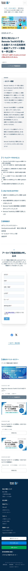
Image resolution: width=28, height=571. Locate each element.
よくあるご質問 (5, 521)
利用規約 (11, 564)
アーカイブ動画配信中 (15, 66)
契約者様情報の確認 (7, 552)
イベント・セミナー (6, 512)
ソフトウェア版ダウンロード (9, 555)
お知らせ (4, 523)
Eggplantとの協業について (9, 532)
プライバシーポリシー (20, 564)
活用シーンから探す (7, 496)
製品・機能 (4, 492)
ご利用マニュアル (6, 519)
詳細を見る (14, 433)
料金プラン (5, 504)
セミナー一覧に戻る (15, 343)
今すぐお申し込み (14, 543)
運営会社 (5, 564)
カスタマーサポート (14, 567)
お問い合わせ (14, 547)
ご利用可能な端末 (6, 494)
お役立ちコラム (5, 510)
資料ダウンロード (14, 538)
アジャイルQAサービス (7, 530)
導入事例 (4, 500)
